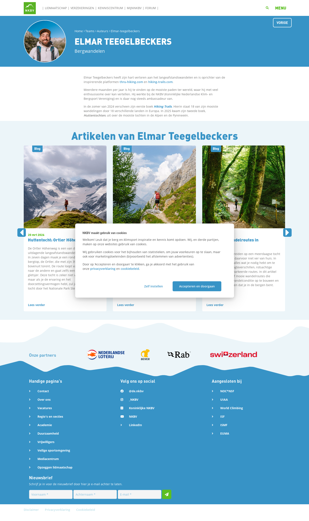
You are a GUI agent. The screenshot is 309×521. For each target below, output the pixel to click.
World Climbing (231, 414)
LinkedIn (135, 431)
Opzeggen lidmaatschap (54, 473)
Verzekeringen (82, 8)
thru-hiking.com (131, 82)
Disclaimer (32, 515)
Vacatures (44, 414)
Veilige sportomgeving (53, 456)
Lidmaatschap (56, 8)
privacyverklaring (102, 269)
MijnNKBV (134, 8)
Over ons (44, 405)
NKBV (133, 422)
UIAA (224, 405)
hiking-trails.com (160, 82)
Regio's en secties (50, 422)
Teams (89, 31)
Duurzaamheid (48, 439)
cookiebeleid (130, 269)
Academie (44, 431)
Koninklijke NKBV (141, 414)
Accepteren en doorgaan (197, 286)
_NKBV (133, 405)
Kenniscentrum (110, 8)
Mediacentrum (48, 465)
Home (79, 31)
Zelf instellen (153, 286)
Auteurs (102, 31)
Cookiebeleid (85, 515)
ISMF (223, 431)
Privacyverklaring (58, 515)
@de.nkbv (136, 397)
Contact (43, 397)
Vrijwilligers (45, 448)
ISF (222, 422)
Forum (150, 8)
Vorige (282, 22)
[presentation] (21, 235)
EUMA (224, 439)
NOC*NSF (227, 397)
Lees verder (36, 311)
